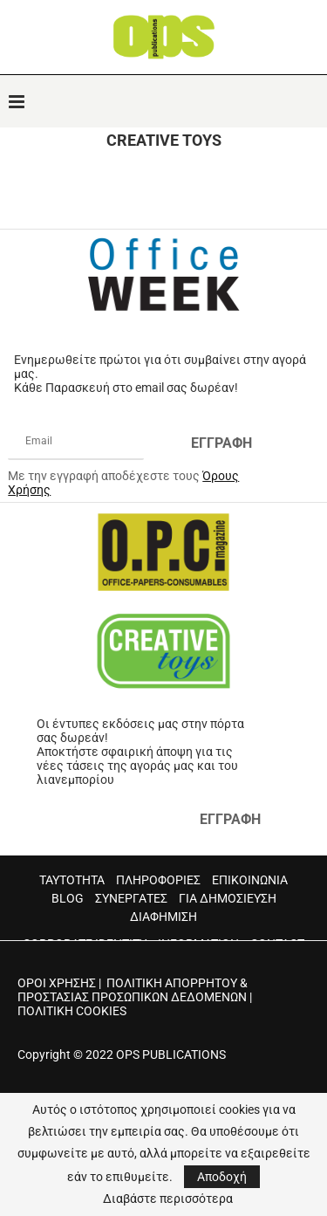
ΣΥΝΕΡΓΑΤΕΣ (131, 898)
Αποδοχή (222, 1177)
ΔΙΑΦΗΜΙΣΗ (163, 917)
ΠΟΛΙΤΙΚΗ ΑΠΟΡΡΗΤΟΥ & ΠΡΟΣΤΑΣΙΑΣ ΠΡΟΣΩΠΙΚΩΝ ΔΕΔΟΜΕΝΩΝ (132, 990)
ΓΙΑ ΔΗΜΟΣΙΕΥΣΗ (227, 898)
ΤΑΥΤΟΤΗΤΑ (72, 880)
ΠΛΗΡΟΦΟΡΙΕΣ (158, 880)
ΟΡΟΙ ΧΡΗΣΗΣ (56, 983)
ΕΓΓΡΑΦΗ (221, 443)
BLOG (67, 898)
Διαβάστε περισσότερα (168, 1198)
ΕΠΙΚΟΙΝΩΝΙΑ (250, 880)
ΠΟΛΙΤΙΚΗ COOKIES (71, 1011)
